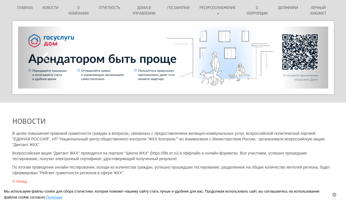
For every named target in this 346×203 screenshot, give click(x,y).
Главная (25, 7)
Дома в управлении (144, 10)
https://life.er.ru (164, 153)
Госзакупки (178, 7)
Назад (19, 181)
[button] (41, 58)
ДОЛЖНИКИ (288, 7)
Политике (54, 197)
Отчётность (109, 7)
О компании (79, 10)
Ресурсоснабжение (218, 9)
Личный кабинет (318, 10)
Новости (50, 7)
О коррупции (257, 10)
